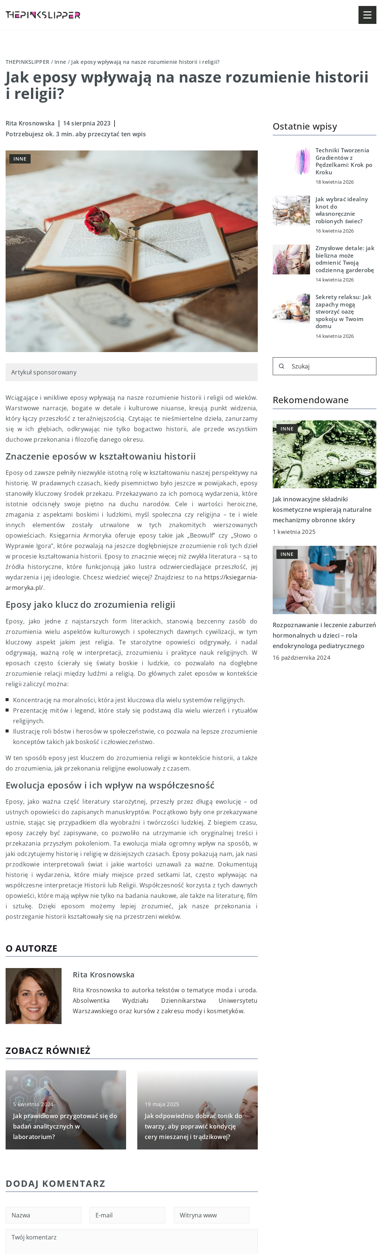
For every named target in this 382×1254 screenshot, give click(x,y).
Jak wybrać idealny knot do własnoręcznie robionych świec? (342, 210)
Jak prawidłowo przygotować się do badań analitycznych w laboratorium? (65, 1126)
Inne (19, 158)
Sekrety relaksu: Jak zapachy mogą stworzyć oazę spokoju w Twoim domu (344, 311)
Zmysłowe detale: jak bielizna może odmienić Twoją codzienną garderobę (345, 259)
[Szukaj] (282, 366)
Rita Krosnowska (30, 123)
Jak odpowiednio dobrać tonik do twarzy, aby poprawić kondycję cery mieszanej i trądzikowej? (193, 1126)
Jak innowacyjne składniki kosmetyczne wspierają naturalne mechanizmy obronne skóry (322, 509)
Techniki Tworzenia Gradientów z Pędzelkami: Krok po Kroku (344, 161)
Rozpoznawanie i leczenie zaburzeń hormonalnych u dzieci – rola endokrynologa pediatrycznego (324, 635)
